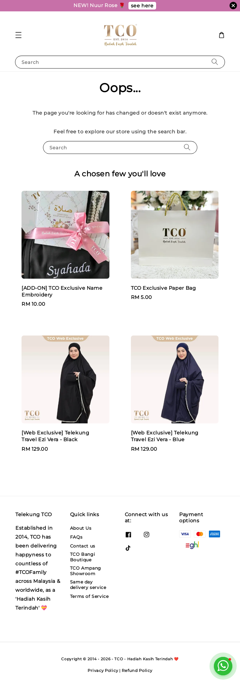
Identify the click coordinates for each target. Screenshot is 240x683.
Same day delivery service (88, 584)
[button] (18, 35)
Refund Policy (137, 670)
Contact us (82, 546)
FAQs (76, 537)
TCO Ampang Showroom (85, 570)
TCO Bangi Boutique (82, 557)
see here (142, 6)
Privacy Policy (103, 670)
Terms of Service (89, 596)
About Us (81, 528)
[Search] (215, 62)
